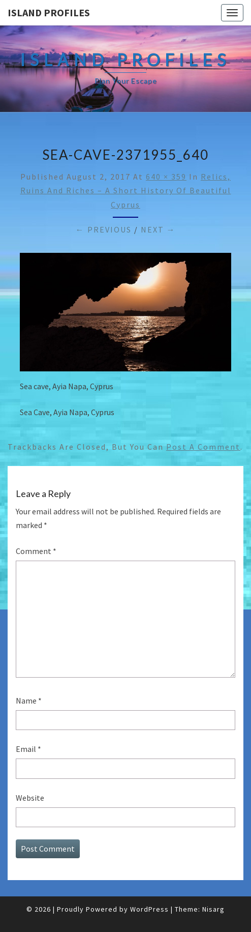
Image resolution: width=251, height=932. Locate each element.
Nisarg (213, 909)
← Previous (104, 229)
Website (30, 798)
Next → (158, 229)
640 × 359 (166, 176)
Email (28, 749)
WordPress (149, 909)
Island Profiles (49, 12)
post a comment (203, 447)
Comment (36, 551)
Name (29, 700)
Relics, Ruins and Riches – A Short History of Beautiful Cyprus (125, 190)
